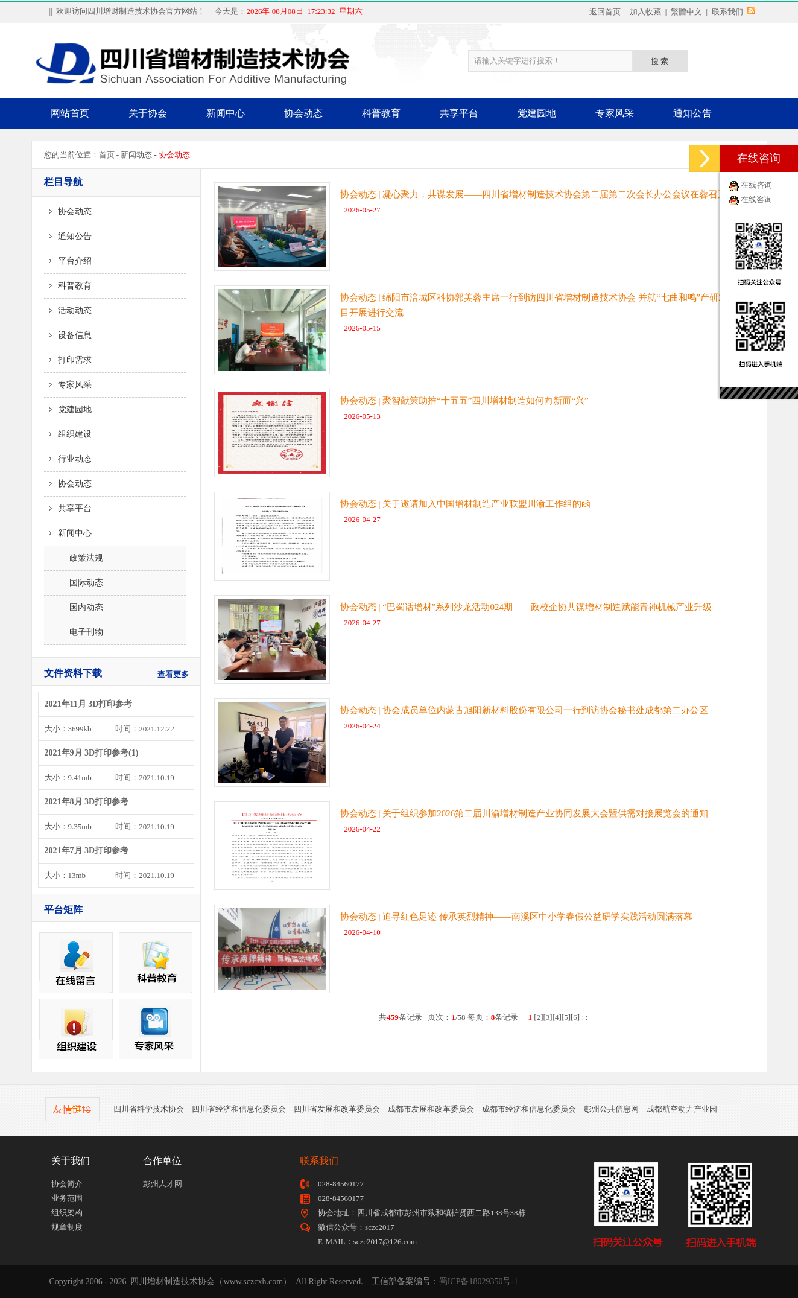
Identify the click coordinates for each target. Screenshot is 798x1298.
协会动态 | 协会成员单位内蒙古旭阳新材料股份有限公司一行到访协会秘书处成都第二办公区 (524, 710)
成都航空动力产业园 (682, 1108)
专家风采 (614, 113)
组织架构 (67, 1212)
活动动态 (68, 310)
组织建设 (68, 434)
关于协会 (147, 113)
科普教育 (381, 113)
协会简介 (67, 1183)
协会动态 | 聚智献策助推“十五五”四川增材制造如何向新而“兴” (464, 401)
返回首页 (605, 11)
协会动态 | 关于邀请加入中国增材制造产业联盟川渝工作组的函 (465, 504)
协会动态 (303, 113)
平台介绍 (68, 261)
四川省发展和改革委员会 (337, 1108)
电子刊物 (73, 632)
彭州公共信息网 (611, 1108)
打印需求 (68, 359)
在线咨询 (756, 184)
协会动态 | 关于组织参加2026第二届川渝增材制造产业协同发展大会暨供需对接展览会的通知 (524, 813)
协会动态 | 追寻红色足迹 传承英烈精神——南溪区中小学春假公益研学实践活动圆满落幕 (516, 916)
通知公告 (692, 113)
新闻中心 (225, 113)
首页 (107, 154)
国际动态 (73, 582)
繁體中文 (686, 11)
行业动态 (68, 458)
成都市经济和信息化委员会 (529, 1108)
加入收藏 (645, 11)
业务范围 (67, 1198)
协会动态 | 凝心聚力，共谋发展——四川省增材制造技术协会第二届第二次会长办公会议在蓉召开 (533, 194)
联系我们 (727, 11)
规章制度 (67, 1227)
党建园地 (537, 113)
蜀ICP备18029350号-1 (478, 1281)
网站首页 (70, 113)
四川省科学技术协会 (148, 1108)
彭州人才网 (162, 1183)
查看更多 (173, 674)
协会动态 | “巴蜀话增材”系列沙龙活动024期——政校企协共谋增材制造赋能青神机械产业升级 (526, 607)
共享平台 (459, 113)
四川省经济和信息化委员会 (239, 1108)
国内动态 (73, 607)
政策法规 (73, 557)
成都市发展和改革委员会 (431, 1108)
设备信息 (68, 335)
